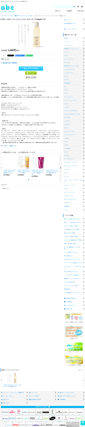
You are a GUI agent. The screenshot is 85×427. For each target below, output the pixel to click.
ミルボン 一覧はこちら (9, 145)
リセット (81, 370)
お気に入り (58, 11)
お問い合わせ (80, 11)
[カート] (77, 6)
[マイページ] (82, 6)
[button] (83, 423)
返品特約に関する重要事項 (9, 63)
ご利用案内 (69, 11)
